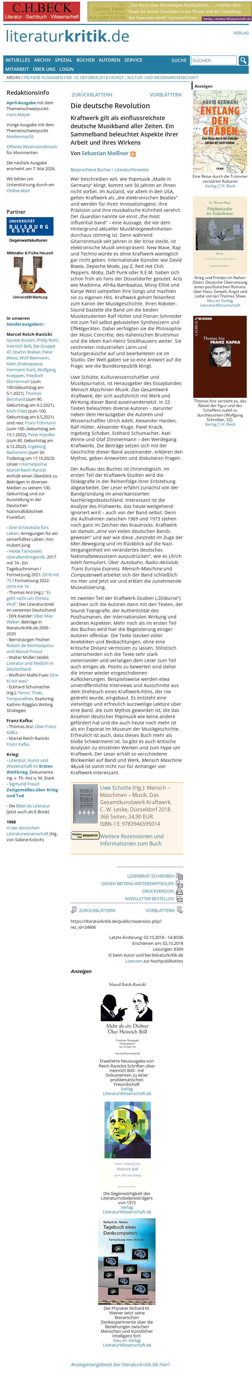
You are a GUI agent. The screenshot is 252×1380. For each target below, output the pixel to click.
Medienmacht (20, 136)
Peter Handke (41, 434)
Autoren (109, 60)
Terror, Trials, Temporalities (25, 695)
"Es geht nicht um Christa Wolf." (29, 598)
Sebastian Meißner (105, 153)
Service (133, 60)
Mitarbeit (17, 69)
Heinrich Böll (19, 346)
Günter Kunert (21, 340)
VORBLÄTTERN (166, 94)
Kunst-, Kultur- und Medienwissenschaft (155, 77)
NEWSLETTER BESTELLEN (154, 899)
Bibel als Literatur (33, 806)
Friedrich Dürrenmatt (25, 378)
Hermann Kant (21, 370)
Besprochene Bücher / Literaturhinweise (110, 169)
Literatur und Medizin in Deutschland (30, 666)
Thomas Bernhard (24, 396)
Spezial (64, 60)
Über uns (44, 69)
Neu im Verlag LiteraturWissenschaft (220, 303)
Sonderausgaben (24, 324)
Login (66, 69)
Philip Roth (47, 340)
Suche (179, 60)
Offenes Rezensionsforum (32, 147)
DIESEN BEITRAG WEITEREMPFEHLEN (142, 883)
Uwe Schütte (115, 787)
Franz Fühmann (40, 423)
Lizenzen (133, 961)
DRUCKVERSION (162, 891)
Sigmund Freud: (32, 790)
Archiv (42, 60)
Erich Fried (17, 411)
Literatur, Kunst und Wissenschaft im (30, 766)
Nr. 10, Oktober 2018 (87, 77)
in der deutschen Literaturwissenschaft (28, 831)
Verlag (241, 33)
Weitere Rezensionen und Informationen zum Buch (132, 840)
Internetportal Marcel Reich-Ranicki (27, 467)
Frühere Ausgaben (43, 77)
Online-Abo (18, 190)
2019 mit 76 (18, 586)
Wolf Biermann (34, 358)
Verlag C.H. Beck (220, 185)
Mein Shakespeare (24, 364)
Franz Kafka (18, 744)
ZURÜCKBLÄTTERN (92, 94)
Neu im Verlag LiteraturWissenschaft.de (127, 1342)
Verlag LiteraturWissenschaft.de (127, 1091)
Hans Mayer (18, 114)
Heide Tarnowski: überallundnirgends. (26, 554)
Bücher (85, 60)
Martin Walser (26, 352)
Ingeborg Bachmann (26, 449)
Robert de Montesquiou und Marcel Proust (30, 648)
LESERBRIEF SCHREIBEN (155, 876)
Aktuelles (17, 60)
